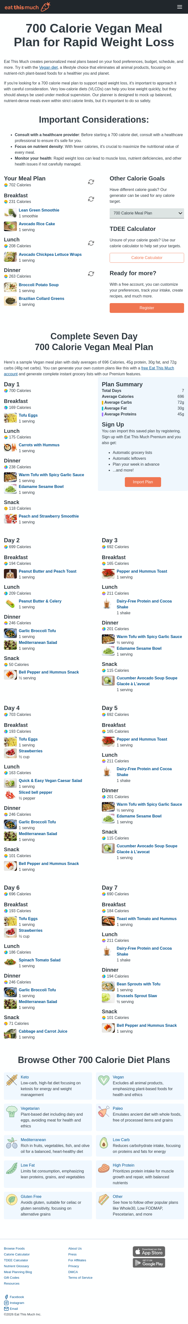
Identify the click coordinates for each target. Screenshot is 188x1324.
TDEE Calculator (16, 1260)
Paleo (118, 1108)
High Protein (123, 1165)
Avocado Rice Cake (37, 224)
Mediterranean (33, 1140)
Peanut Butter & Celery (40, 601)
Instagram (14, 1302)
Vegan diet (48, 67)
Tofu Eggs (28, 415)
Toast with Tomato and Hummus (147, 919)
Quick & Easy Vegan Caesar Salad (50, 781)
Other (118, 1197)
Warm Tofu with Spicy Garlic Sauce (51, 475)
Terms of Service (80, 1278)
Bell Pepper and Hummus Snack (49, 672)
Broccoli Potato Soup (39, 285)
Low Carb (121, 1140)
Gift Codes (11, 1278)
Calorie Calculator (146, 257)
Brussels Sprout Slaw (137, 996)
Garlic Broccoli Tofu (37, 631)
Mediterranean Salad (38, 642)
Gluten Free (31, 1197)
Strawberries (31, 751)
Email (11, 1308)
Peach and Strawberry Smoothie (49, 516)
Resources (11, 1284)
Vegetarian (30, 1108)
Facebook (14, 1297)
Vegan (118, 1077)
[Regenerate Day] (91, 182)
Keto (25, 1077)
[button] (147, 213)
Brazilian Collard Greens (41, 298)
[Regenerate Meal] (91, 199)
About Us (75, 1248)
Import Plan (143, 482)
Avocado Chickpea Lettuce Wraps (50, 254)
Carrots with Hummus (39, 445)
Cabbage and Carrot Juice (43, 1031)
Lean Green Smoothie (39, 210)
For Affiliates (77, 1260)
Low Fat (28, 1165)
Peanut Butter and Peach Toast (47, 571)
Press (72, 1254)
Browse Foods (14, 1248)
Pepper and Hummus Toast (142, 571)
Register (147, 308)
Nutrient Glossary (16, 1266)
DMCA (73, 1272)
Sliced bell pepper (35, 792)
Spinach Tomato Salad (39, 960)
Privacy (73, 1266)
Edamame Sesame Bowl (41, 487)
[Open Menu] (179, 7)
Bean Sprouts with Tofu (138, 984)
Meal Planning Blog (18, 1272)
